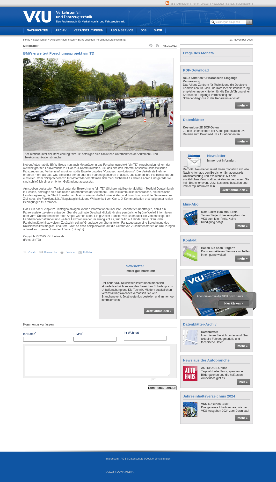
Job (144, 30)
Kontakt (230, 3)
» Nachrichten (39, 39)
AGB (123, 458)
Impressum (111, 458)
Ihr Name (29, 334)
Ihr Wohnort (131, 332)
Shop (158, 30)
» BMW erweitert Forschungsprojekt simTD (100, 39)
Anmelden (183, 3)
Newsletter (217, 3)
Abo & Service (121, 30)
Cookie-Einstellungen (158, 458)
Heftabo (87, 252)
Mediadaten (245, 3)
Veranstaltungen (88, 30)
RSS (170, 3)
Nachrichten (37, 30)
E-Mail (78, 334)
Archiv (60, 30)
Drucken (69, 252)
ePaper (205, 3)
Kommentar (50, 252)
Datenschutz (135, 458)
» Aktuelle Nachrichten (61, 39)
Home (195, 3)
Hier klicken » (233, 303)
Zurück (32, 252)
